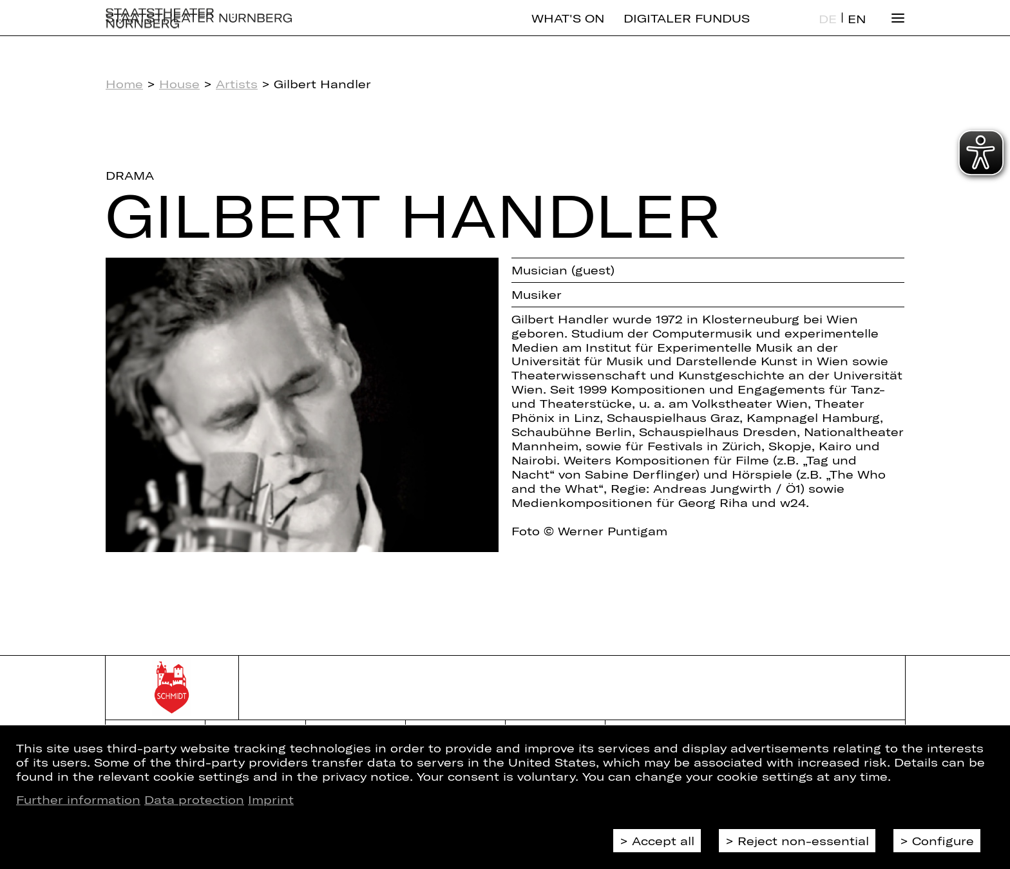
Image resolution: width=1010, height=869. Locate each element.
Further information (78, 799)
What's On (567, 29)
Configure (943, 841)
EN (857, 29)
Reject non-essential (803, 841)
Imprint (271, 799)
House (179, 84)
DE (828, 29)
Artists (237, 84)
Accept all (663, 841)
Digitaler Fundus (687, 29)
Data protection (194, 799)
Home (124, 84)
